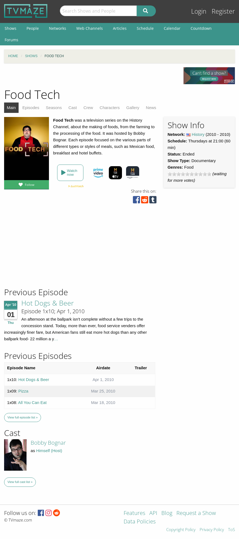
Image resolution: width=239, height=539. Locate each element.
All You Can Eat (32, 402)
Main (11, 107)
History (198, 134)
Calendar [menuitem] (172, 28)
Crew (88, 107)
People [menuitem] (33, 28)
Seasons (54, 107)
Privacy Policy (212, 530)
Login (198, 11)
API (153, 513)
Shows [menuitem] (10, 28)
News (151, 107)
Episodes (30, 107)
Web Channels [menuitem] (89, 28)
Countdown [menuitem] (201, 28)
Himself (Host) (49, 450)
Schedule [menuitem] (145, 28)
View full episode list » (22, 417)
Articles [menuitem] (120, 28)
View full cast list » (20, 482)
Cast (72, 107)
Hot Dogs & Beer (47, 302)
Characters (110, 107)
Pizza (23, 391)
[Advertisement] (44, 250)
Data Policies (140, 522)
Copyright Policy (181, 530)
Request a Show (196, 513)
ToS (231, 530)
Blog (166, 513)
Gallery (132, 107)
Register (223, 11)
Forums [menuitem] (11, 39)
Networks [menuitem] (57, 28)
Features (134, 513)
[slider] (189, 174)
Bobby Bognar (48, 442)
